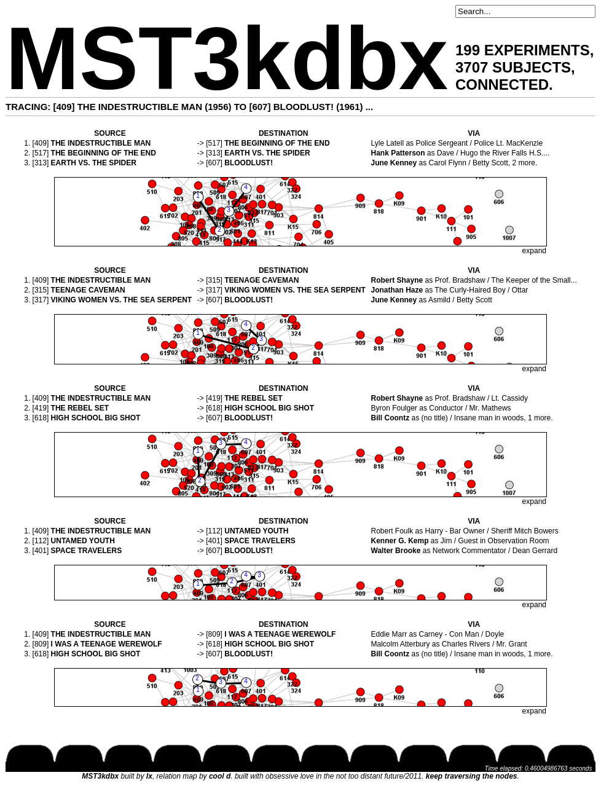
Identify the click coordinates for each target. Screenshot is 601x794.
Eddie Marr (389, 634)
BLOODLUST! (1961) (318, 106)
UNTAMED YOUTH (256, 531)
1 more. (540, 418)
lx (149, 776)
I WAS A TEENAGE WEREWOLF (280, 634)
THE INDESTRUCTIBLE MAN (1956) (154, 106)
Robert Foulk (392, 531)
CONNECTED (502, 84)
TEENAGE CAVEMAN (261, 280)
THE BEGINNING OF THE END (276, 143)
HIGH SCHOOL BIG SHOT (269, 408)
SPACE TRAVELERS (260, 541)
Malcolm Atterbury (400, 644)
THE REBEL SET (253, 398)
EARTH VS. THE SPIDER (267, 153)
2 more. (525, 163)
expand (534, 250)
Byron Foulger (394, 408)
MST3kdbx (227, 58)
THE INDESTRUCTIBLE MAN (101, 143)
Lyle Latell (387, 143)
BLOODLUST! (248, 163)
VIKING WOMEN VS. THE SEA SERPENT (295, 290)
